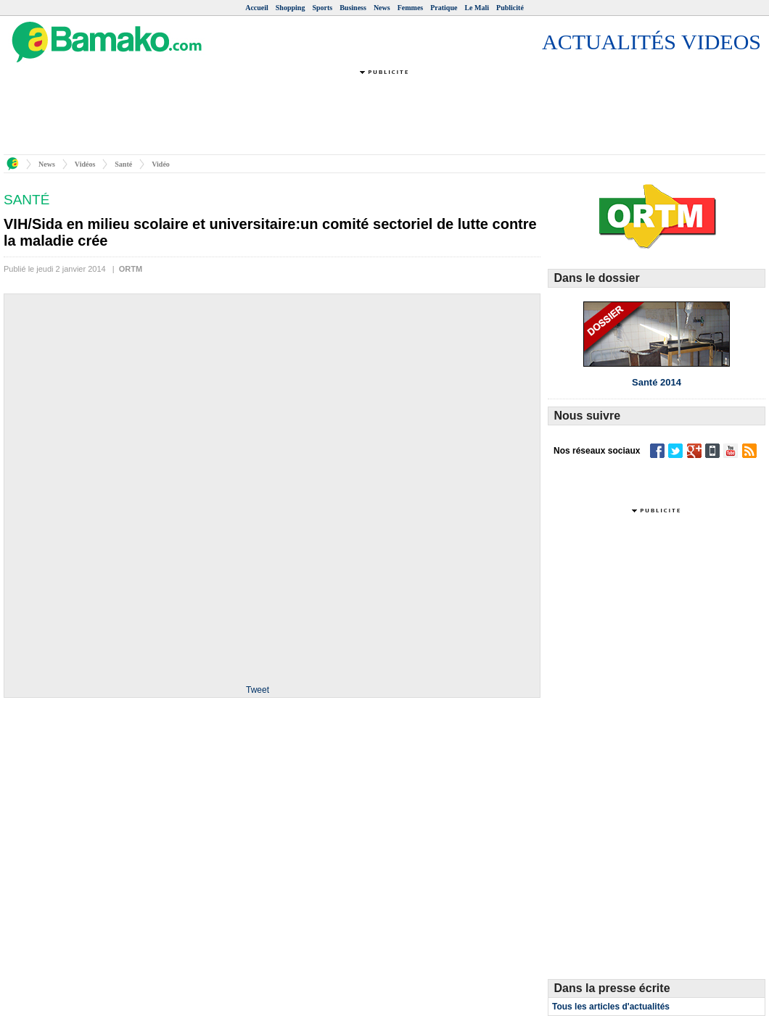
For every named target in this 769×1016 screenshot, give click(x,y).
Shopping (290, 8)
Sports (322, 8)
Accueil (256, 8)
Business (353, 8)
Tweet (257, 690)
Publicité (510, 8)
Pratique (443, 8)
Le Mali (476, 8)
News (382, 8)
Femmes (411, 8)
